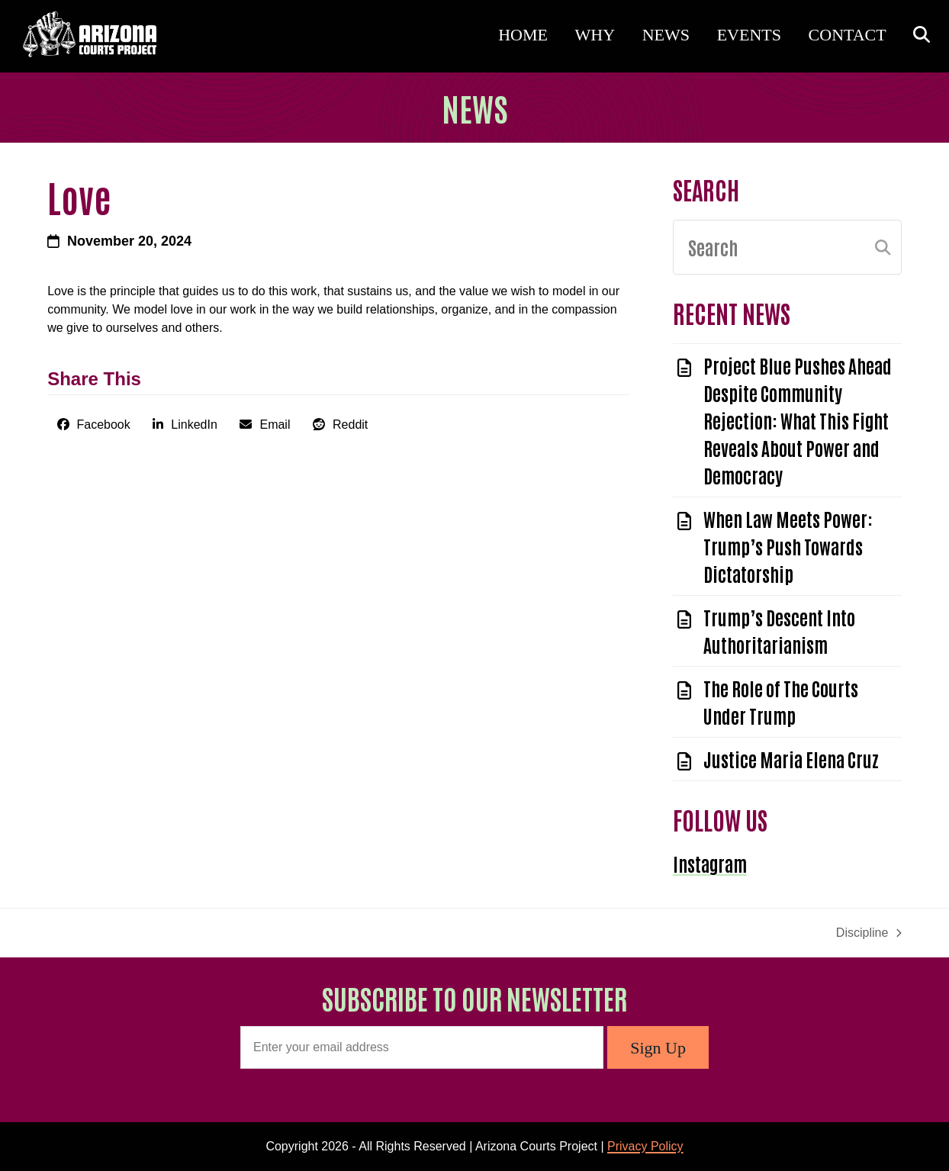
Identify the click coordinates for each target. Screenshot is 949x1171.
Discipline (869, 934)
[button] (917, 36)
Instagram (710, 863)
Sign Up (658, 1047)
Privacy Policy (645, 1146)
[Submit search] (882, 247)
